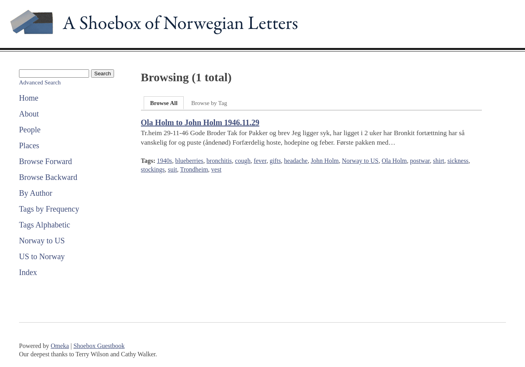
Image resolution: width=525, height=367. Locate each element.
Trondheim (194, 169)
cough (243, 160)
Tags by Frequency (49, 209)
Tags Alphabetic (44, 225)
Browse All (163, 103)
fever (260, 160)
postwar (420, 160)
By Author (35, 193)
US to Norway (42, 256)
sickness (457, 160)
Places (29, 145)
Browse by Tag (209, 103)
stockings (153, 169)
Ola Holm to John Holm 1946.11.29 (200, 122)
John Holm (325, 160)
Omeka (60, 345)
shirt (438, 160)
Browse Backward (48, 177)
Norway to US (42, 241)
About (29, 114)
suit (172, 169)
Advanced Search (40, 82)
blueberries (189, 160)
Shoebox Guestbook (98, 345)
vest (216, 169)
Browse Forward (45, 161)
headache (296, 160)
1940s (164, 160)
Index (28, 272)
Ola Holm (394, 160)
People (29, 130)
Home (28, 98)
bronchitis (219, 160)
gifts (275, 160)
